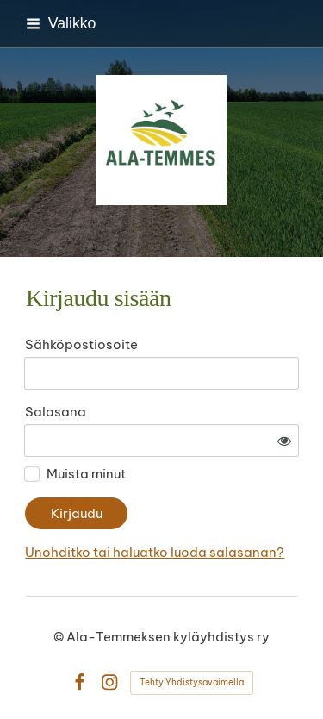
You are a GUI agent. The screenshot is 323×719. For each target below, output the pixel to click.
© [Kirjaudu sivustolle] (59, 636)
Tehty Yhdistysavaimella (192, 682)
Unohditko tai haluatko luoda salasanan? (154, 552)
